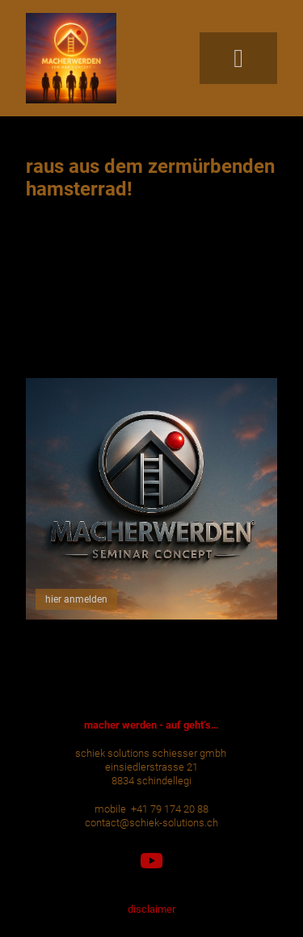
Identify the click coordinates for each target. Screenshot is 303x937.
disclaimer (151, 909)
